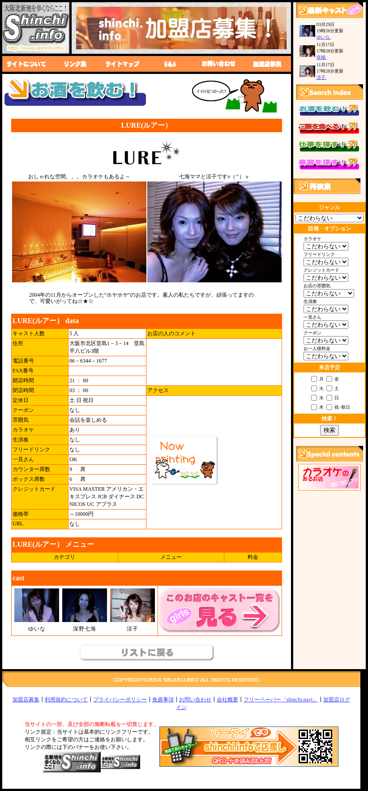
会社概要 (227, 699)
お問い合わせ (195, 699)
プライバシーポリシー (120, 699)
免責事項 (163, 699)
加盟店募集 (26, 699)
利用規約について (66, 699)
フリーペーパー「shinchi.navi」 (281, 699)
